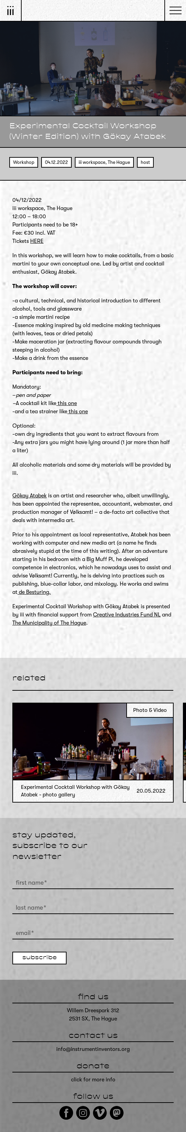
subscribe (39, 958)
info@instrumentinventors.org (93, 1049)
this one (66, 403)
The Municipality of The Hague (49, 623)
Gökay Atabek (29, 496)
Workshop (23, 162)
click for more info (93, 1080)
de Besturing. (34, 592)
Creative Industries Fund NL (127, 615)
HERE (37, 241)
